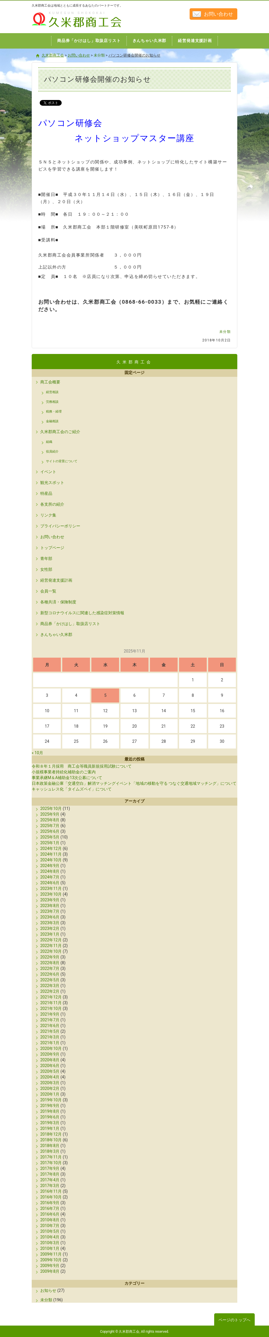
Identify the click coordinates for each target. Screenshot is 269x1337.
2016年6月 (49, 1214)
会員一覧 (48, 591)
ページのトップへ (234, 1320)
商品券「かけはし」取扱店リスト (70, 623)
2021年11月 (51, 1002)
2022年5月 (49, 980)
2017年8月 (49, 1174)
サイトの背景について (61, 461)
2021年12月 (51, 997)
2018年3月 (49, 1151)
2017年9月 (49, 1168)
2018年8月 (49, 1145)
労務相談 (52, 402)
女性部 (46, 569)
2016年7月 (49, 1208)
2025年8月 (49, 820)
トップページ (52, 547)
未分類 (225, 332)
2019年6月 (49, 1117)
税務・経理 (54, 411)
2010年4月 (49, 1237)
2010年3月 (49, 1242)
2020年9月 (49, 1054)
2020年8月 (49, 1060)
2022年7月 (49, 968)
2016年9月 (49, 1202)
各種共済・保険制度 (58, 602)
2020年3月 (49, 1082)
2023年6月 (49, 917)
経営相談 (52, 392)
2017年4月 (49, 1180)
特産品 (46, 493)
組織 (49, 442)
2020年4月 (49, 1077)
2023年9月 (49, 900)
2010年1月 (49, 1248)
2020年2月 (49, 1088)
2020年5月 (49, 1071)
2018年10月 (51, 1140)
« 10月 (37, 752)
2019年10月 (51, 1100)
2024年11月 (51, 854)
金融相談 (52, 421)
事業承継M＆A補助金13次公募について (67, 777)
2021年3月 (49, 1037)
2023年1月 (49, 934)
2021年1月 (49, 1042)
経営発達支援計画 (56, 580)
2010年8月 (49, 1220)
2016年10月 (51, 1197)
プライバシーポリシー (60, 526)
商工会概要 (50, 382)
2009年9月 (49, 1265)
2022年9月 (49, 957)
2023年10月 (51, 894)
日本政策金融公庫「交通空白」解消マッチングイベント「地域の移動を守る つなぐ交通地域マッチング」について (134, 783)
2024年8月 (49, 871)
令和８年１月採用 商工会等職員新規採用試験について (82, 766)
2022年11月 (51, 945)
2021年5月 (49, 1031)
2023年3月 (49, 922)
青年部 (46, 558)
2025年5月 (49, 837)
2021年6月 (49, 1025)
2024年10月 (51, 860)
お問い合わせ (218, 14)
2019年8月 (49, 1111)
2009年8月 (49, 1271)
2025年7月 (49, 825)
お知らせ (48, 1290)
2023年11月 (51, 888)
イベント (48, 471)
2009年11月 (51, 1254)
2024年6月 (49, 882)
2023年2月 (49, 928)
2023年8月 (49, 905)
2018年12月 (51, 1134)
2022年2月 (49, 991)
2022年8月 (49, 962)
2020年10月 (51, 1048)
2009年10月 (51, 1260)
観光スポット (52, 482)
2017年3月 (49, 1185)
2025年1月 (49, 842)
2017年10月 (51, 1162)
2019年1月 (49, 1128)
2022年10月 (51, 951)
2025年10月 (51, 808)
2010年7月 (49, 1225)
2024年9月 (49, 865)
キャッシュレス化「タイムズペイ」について (72, 789)
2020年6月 (49, 1065)
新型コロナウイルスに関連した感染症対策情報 (82, 613)
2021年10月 (51, 1008)
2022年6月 (49, 974)
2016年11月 (51, 1191)
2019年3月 (49, 1122)
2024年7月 (49, 877)
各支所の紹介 (52, 504)
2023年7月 (49, 911)
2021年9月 (49, 1014)
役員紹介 (52, 451)
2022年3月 (49, 985)
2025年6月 (49, 831)
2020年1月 (49, 1094)
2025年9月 (49, 814)
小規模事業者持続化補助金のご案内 (64, 772)
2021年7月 (49, 1020)
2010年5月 (49, 1231)
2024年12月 (51, 848)
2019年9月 (49, 1105)
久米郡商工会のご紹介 (60, 431)
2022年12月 (51, 940)
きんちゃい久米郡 (56, 634)
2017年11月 (51, 1157)
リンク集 (48, 515)
